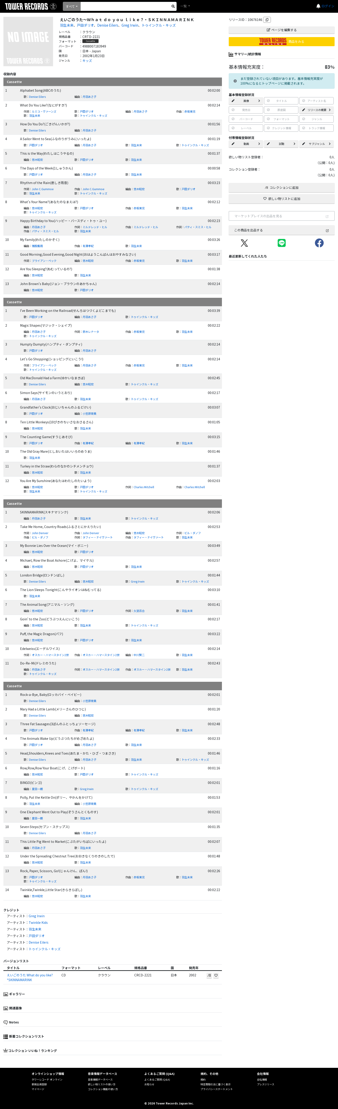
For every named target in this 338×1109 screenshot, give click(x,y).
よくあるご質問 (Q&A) (157, 1079)
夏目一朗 (37, 789)
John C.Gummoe (43, 189)
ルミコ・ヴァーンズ (44, 111)
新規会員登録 (39, 1084)
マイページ (38, 1089)
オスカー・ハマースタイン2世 (50, 655)
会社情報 (262, 1079)
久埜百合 (139, 611)
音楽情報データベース (100, 1079)
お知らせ (149, 1084)
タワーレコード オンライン (47, 1079)
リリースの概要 (316, 110)
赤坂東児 (189, 111)
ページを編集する (282, 30)
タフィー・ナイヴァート (98, 537)
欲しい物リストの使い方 (101, 1084)
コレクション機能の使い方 (103, 1089)
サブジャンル (316, 144)
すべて (70, 6)
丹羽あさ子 (89, 97)
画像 (246, 101)
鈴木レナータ (91, 332)
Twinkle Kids (38, 922)
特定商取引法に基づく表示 (216, 1084)
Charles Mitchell (144, 487)
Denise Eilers (107, 25)
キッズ (87, 60)
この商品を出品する (281, 230)
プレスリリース (265, 1084)
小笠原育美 (89, 414)
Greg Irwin (130, 25)
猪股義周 (37, 246)
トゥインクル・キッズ (159, 25)
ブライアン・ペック (44, 261)
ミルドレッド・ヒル (95, 227)
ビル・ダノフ (192, 533)
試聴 (281, 144)
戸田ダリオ (85, 25)
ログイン (328, 6)
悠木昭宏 (37, 160)
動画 (246, 144)
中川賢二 (139, 655)
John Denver (40, 533)
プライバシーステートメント (217, 1089)
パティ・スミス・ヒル (197, 227)
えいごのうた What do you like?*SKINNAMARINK (30, 977)
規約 (203, 1079)
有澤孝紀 (88, 246)
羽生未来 (67, 25)
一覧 (183, 6)
